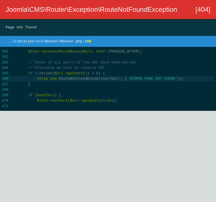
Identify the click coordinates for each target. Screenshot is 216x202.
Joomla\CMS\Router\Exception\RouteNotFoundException (91, 9)
